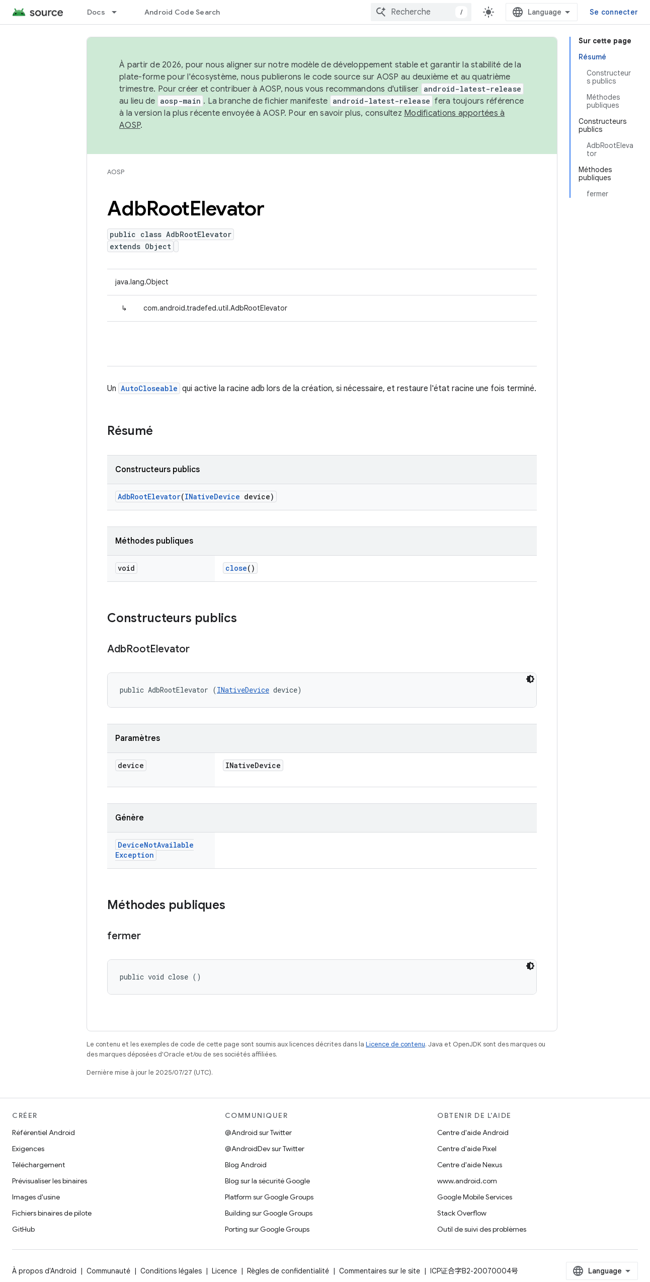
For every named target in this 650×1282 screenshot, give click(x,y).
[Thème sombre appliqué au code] (530, 679)
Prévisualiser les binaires (49, 1180)
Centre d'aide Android (473, 1132)
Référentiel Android (43, 1132)
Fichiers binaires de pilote (52, 1213)
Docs (96, 12)
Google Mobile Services (474, 1196)
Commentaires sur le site (379, 1271)
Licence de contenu (395, 1044)
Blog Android (246, 1164)
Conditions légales (171, 1271)
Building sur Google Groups (268, 1213)
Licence (224, 1271)
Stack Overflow (461, 1213)
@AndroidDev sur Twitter (264, 1148)
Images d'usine (36, 1196)
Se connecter (614, 12)
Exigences (28, 1148)
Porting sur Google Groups (267, 1229)
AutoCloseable (149, 388)
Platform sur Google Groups (269, 1196)
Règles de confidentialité (288, 1271)
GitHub (23, 1229)
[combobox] (421, 12)
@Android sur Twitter (258, 1132)
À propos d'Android (44, 1271)
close (236, 568)
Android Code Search (182, 12)
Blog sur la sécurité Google (267, 1180)
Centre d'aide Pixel (467, 1148)
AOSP (115, 172)
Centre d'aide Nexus (469, 1164)
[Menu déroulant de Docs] (118, 12)
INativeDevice (212, 496)
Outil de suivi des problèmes (481, 1229)
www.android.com (467, 1180)
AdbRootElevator (149, 496)
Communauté (108, 1271)
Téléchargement (38, 1164)
